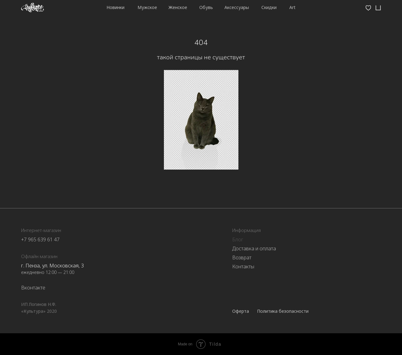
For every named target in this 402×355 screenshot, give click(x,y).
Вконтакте (33, 287)
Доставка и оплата (254, 248)
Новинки (115, 7)
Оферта (240, 311)
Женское (178, 7)
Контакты (243, 266)
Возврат (241, 257)
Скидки (269, 7)
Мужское (147, 7)
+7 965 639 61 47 (40, 239)
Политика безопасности (283, 311)
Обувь (206, 7)
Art (292, 7)
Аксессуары (236, 7)
